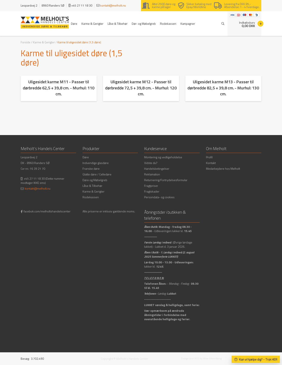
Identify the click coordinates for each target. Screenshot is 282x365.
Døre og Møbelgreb (95, 180)
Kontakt (211, 163)
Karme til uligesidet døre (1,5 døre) (79, 42)
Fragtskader (151, 191)
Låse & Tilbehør (117, 23)
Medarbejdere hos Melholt (223, 168)
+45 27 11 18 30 (34, 178)
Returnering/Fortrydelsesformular (165, 180)
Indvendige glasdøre (96, 163)
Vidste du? (150, 163)
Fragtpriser (151, 185)
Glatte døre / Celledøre (97, 174)
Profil (209, 157)
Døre (74, 23)
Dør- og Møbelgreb (144, 23)
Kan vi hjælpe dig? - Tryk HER (255, 359)
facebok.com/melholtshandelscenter (47, 211)
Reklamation (152, 174)
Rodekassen (168, 23)
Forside (25, 42)
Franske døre (91, 168)
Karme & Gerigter (92, 23)
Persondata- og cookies (159, 197)
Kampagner (187, 23)
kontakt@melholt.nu (113, 5)
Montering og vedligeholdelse (163, 157)
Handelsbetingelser (156, 168)
